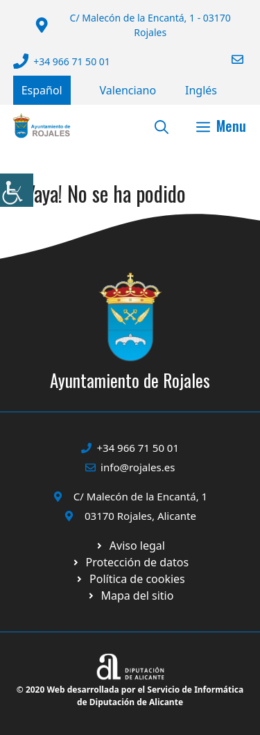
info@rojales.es (138, 467)
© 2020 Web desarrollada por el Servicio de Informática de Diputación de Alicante (130, 696)
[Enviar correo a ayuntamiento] (229, 59)
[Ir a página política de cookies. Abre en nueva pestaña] (130, 562)
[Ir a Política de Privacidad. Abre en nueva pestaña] (130, 545)
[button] (161, 125)
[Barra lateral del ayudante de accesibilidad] (16, 190)
